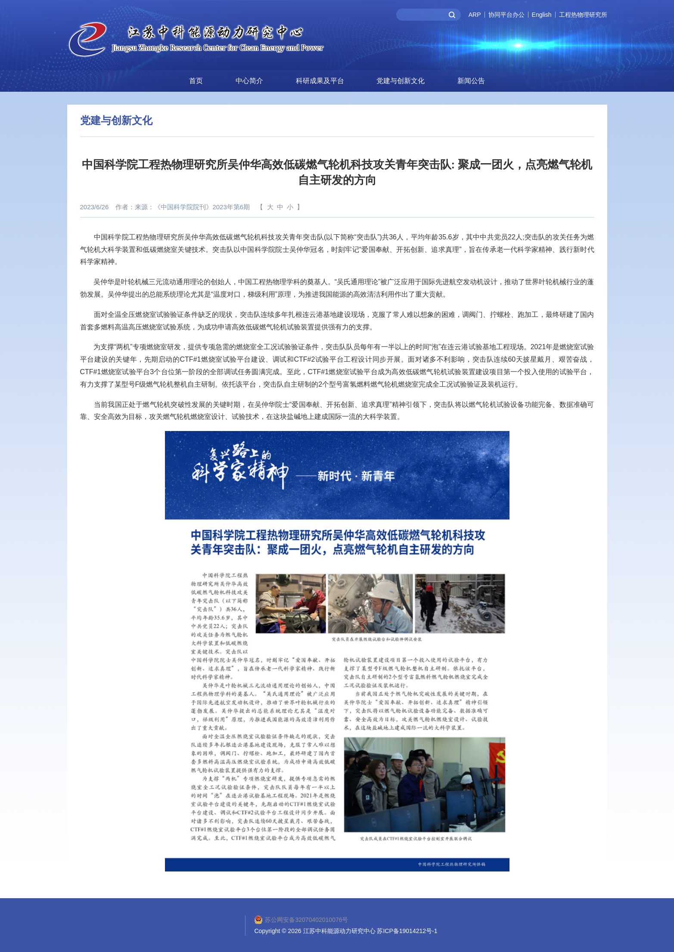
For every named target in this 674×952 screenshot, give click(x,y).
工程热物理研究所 (583, 14)
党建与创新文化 (400, 80)
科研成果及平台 (320, 80)
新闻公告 (471, 80)
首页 (196, 80)
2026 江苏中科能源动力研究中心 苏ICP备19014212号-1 (363, 930)
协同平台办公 (506, 15)
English (542, 14)
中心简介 (249, 80)
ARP (475, 14)
